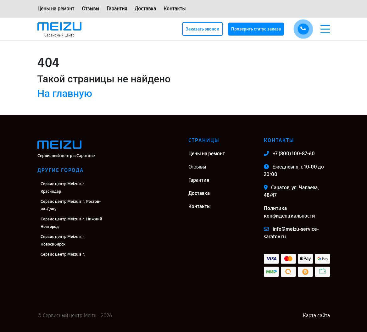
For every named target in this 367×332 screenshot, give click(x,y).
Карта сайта (316, 315)
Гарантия (117, 9)
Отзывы (90, 9)
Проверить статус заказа (256, 29)
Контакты (175, 9)
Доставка (145, 9)
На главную (64, 93)
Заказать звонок (202, 29)
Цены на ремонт (55, 9)
